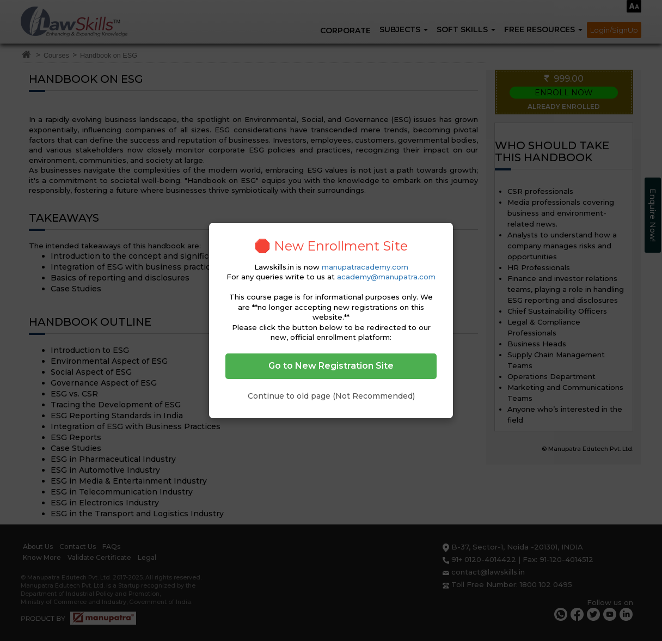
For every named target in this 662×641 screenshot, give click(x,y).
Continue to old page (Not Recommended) (331, 396)
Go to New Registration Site (331, 366)
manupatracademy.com (365, 266)
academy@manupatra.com (386, 276)
